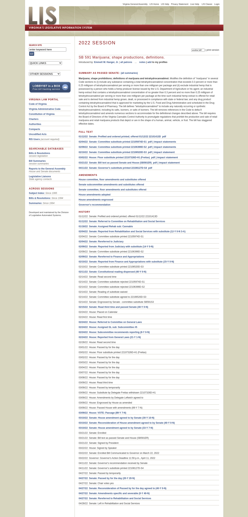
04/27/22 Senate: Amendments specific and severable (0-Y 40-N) (114, 493)
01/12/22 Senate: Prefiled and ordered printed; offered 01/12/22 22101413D (120, 136)
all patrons (126, 62)
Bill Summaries (37, 161)
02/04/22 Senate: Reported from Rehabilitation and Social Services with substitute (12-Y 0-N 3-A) (132, 231)
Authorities (35, 124)
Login (217, 4)
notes (142, 62)
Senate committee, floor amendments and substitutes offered (112, 189)
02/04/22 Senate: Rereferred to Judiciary (101, 241)
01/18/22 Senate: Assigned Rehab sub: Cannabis (106, 226)
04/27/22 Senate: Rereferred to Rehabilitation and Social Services (115, 498)
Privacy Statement (179, 4)
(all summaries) (129, 73)
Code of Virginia (38, 104)
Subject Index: (37, 193)
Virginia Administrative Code (44, 109)
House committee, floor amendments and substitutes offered (112, 179)
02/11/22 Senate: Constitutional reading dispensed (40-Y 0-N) (112, 271)
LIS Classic (207, 4)
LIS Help (165, 4)
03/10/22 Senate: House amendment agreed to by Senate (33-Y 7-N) (116, 428)
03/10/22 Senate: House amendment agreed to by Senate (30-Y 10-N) (116, 417)
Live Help (194, 4)
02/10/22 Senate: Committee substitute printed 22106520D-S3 (113, 152)
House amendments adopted (94, 194)
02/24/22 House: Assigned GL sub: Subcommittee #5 (108, 327)
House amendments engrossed (96, 199)
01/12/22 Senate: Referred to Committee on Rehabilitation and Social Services (122, 221)
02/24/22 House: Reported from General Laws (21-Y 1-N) (110, 337)
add (149, 62)
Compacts (34, 129)
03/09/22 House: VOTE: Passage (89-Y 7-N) (102, 412)
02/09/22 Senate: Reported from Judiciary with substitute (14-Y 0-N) (116, 246)
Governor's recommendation (94, 204)
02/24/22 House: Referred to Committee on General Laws (110, 322)
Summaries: (35, 203)
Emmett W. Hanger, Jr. (106, 62)
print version (213, 50)
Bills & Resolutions (39, 153)
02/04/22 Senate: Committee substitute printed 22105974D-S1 (113, 141)
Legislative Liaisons (40, 176)
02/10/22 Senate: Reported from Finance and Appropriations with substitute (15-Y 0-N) (126, 261)
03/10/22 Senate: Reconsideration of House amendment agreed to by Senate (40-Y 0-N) (127, 423)
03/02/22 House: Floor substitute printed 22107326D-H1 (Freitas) (114, 157)
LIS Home (154, 4)
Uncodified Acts (37, 134)
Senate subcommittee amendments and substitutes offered (111, 184)
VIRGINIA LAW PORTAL (44, 99)
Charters (33, 119)
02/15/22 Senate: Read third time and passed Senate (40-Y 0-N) (113, 307)
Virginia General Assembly (135, 4)
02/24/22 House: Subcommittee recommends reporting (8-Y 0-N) (114, 332)
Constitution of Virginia (41, 114)
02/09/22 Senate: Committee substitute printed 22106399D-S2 (113, 147)
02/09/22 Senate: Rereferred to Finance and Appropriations (111, 256)
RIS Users (34, 139)
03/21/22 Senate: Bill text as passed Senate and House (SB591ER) (115, 162)
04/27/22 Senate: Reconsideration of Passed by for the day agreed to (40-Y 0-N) (122, 488)
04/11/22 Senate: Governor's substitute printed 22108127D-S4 (113, 168)
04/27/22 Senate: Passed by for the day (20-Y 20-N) (107, 478)
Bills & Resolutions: (40, 198)
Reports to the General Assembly (47, 168)
